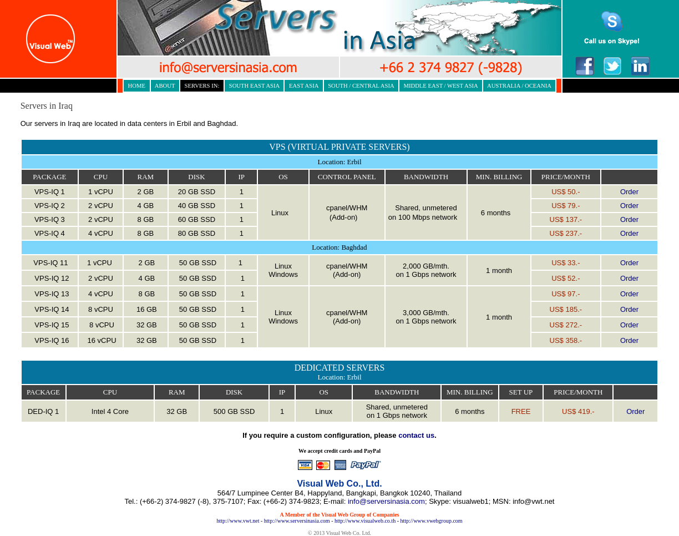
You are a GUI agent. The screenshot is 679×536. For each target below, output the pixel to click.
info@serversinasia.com (386, 501)
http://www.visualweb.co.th (365, 521)
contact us (416, 435)
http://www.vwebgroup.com (431, 521)
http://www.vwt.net (237, 521)
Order (629, 192)
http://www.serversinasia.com (297, 521)
